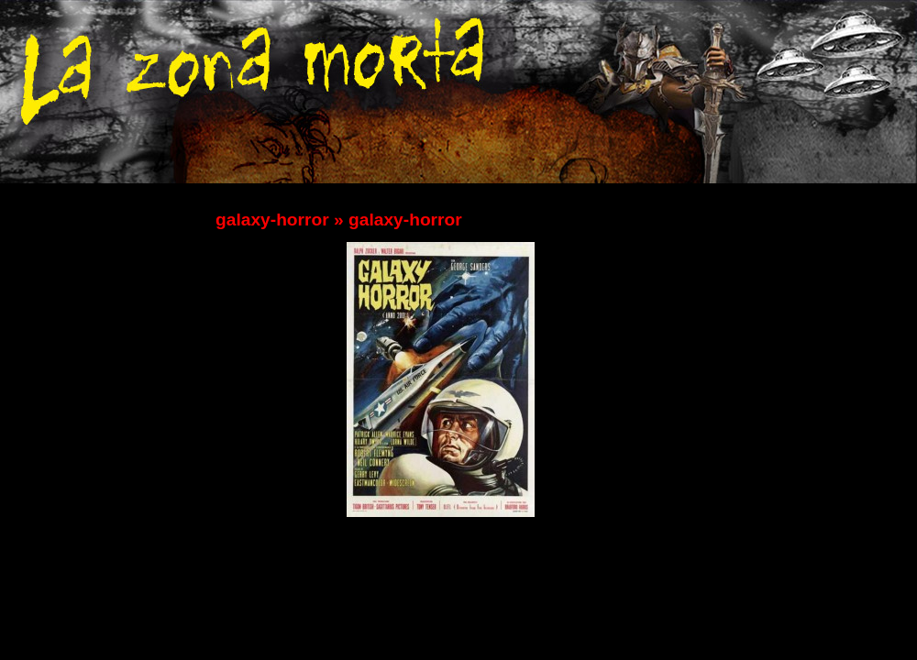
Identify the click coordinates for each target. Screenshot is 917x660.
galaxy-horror (272, 219)
